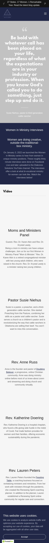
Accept (24, 537)
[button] (45, 13)
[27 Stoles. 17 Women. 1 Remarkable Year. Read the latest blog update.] (24, 4)
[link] (7, 13)
